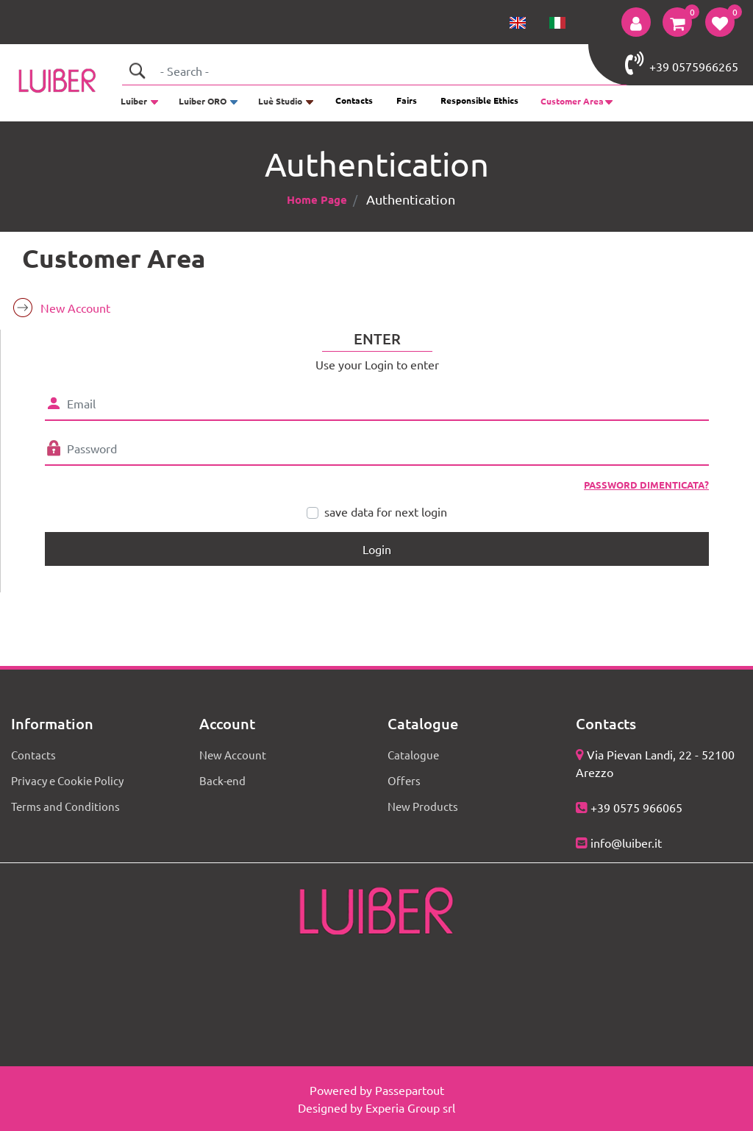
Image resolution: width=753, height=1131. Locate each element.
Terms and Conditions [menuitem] (65, 806)
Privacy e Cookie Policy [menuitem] (67, 780)
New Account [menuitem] (75, 307)
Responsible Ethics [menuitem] (479, 100)
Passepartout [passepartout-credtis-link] (409, 1089)
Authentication (410, 199)
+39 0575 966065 (636, 807)
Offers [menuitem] (404, 780)
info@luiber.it (626, 842)
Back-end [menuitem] (222, 780)
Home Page (317, 199)
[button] (136, 70)
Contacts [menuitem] (354, 100)
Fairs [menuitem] (406, 100)
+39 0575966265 (681, 63)
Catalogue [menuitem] (413, 755)
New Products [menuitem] (423, 806)
